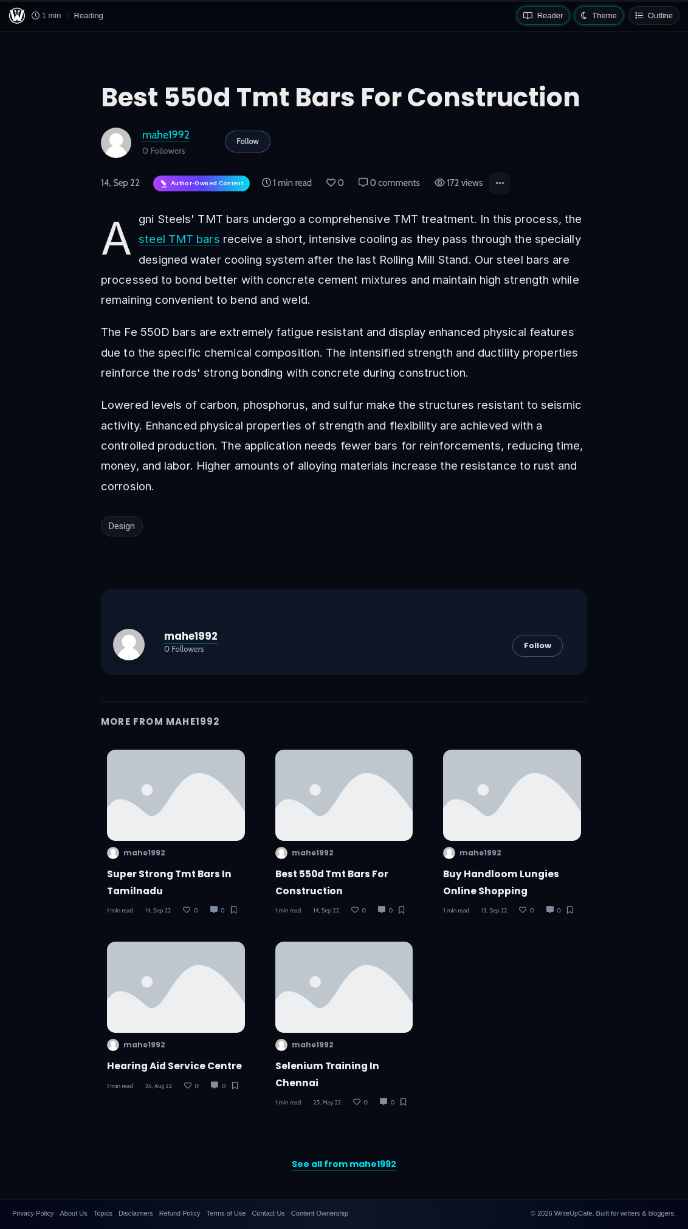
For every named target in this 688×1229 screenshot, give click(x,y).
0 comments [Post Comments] (389, 182)
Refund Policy (180, 1213)
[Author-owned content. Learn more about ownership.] (201, 184)
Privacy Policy (32, 1213)
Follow (247, 141)
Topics (103, 1213)
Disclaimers (136, 1213)
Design (122, 526)
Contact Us (268, 1213)
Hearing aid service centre (174, 1066)
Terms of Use (226, 1213)
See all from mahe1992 (344, 1164)
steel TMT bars (179, 238)
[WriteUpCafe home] (17, 15)
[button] (500, 183)
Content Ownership (319, 1213)
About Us (73, 1213)
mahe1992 (166, 134)
